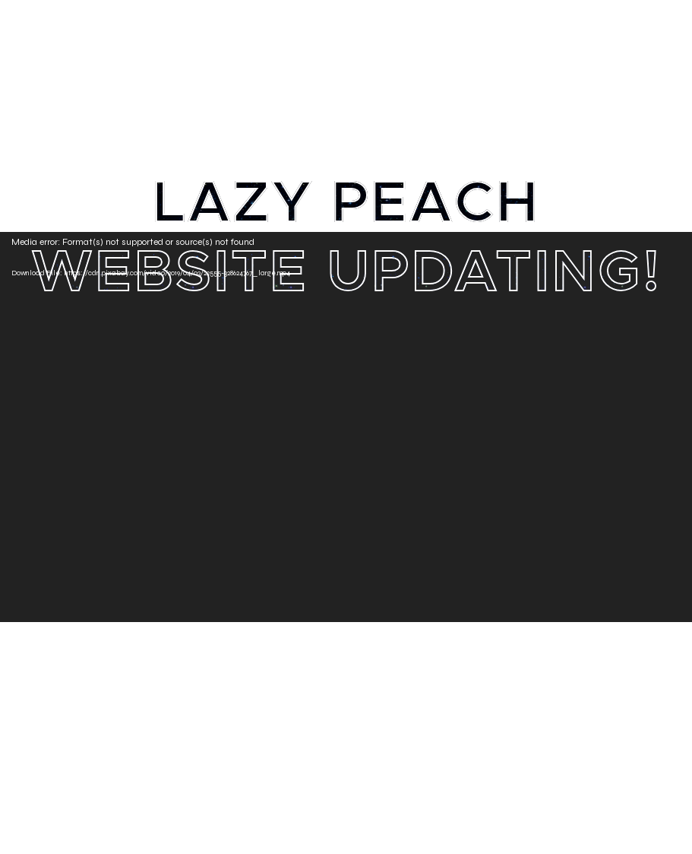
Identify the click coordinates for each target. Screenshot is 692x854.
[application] (346, 426)
